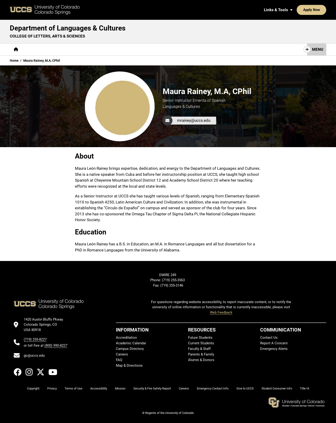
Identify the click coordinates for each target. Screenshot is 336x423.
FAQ (119, 360)
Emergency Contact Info (212, 388)
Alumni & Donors (201, 360)
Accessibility (98, 388)
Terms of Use (73, 388)
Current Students (201, 343)
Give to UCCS (245, 388)
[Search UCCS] (321, 10)
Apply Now (297, 10)
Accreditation (126, 337)
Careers (122, 354)
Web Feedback (221, 312)
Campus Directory (130, 349)
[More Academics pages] (65, 49)
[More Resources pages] (124, 49)
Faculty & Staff (199, 349)
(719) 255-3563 (174, 280)
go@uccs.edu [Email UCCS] (34, 355)
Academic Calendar (131, 343)
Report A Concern (274, 343)
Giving (151, 49)
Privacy (52, 388)
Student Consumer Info (277, 388)
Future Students (200, 337)
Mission (120, 388)
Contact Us (174, 49)
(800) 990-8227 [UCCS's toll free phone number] (55, 345)
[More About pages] (35, 49)
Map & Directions (129, 365)
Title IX (304, 388)
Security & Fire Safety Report (152, 388)
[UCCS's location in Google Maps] (45, 324)
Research (94, 49)
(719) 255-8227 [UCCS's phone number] (35, 339)
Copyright (33, 388)
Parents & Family (201, 354)
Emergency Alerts (274, 349)
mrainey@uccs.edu (193, 120)
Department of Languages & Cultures (67, 28)
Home (14, 60)
